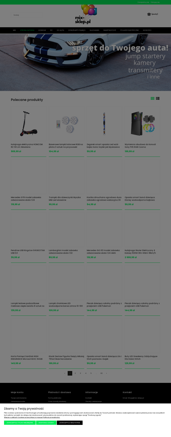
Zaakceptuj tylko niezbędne (20, 423)
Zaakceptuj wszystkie (69, 423)
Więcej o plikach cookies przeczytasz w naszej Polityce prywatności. (32, 417)
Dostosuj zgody (46, 423)
